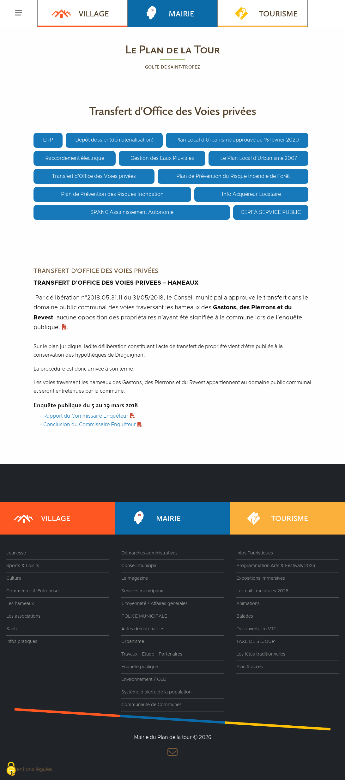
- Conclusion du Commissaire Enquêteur (91, 424)
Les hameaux (20, 604)
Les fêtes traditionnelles (260, 654)
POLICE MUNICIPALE (144, 616)
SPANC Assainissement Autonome (131, 212)
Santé (12, 629)
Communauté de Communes (151, 705)
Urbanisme (132, 641)
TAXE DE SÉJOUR (255, 641)
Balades (244, 616)
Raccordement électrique (74, 158)
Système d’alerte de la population (156, 692)
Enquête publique (139, 667)
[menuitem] (82, 13)
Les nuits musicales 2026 (262, 591)
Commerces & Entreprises (33, 591)
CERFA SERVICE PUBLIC (271, 212)
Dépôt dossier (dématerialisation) (114, 139)
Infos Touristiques (254, 553)
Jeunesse (16, 553)
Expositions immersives (260, 578)
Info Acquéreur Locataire (251, 194)
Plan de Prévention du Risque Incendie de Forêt (233, 176)
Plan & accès (249, 667)
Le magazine (134, 578)
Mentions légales (32, 769)
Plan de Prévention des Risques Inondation (112, 194)
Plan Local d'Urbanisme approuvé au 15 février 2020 (237, 139)
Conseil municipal (139, 566)
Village (79, 13)
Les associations (23, 616)
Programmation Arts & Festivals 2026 (275, 566)
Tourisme (264, 13)
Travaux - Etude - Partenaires (151, 654)
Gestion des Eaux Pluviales (162, 158)
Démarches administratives (149, 553)
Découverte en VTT (256, 629)
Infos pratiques (21, 641)
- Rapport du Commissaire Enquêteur (87, 416)
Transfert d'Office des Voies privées (94, 176)
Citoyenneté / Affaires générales (154, 604)
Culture (13, 578)
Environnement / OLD (143, 679)
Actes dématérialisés (142, 629)
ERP (48, 139)
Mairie (167, 13)
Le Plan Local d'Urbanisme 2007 (258, 158)
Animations (248, 604)
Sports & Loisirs (22, 566)
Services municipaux (142, 591)
